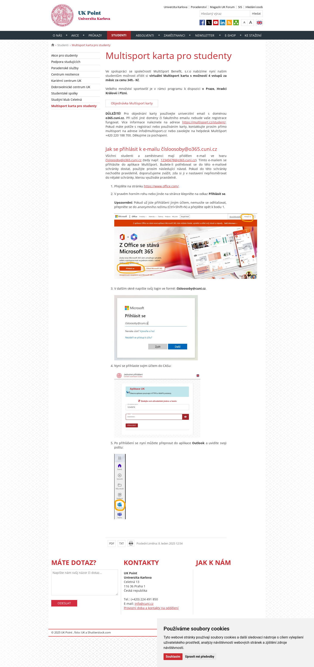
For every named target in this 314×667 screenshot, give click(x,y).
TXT (121, 543)
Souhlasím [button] (173, 656)
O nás (57, 35)
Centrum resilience (65, 74)
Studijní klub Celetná (66, 99)
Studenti (118, 35)
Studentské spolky (64, 93)
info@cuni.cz (144, 603)
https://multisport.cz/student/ (204, 122)
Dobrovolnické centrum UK (70, 87)
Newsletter (204, 35)
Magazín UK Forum (222, 7)
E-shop (230, 35)
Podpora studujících (65, 62)
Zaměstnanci (174, 35)
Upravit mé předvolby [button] (199, 656)
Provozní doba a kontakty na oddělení (151, 608)
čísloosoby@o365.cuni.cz (124, 160)
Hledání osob (254, 7)
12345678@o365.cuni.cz (178, 160)
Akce (75, 35)
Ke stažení (253, 35)
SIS (240, 7)
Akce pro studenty (64, 55)
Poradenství (198, 7)
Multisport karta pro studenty (74, 106)
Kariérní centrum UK (66, 81)
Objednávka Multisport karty (132, 103)
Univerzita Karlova (175, 7)
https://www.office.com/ (161, 186)
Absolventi (145, 35)
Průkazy (95, 35)
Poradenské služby (64, 68)
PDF (111, 543)
